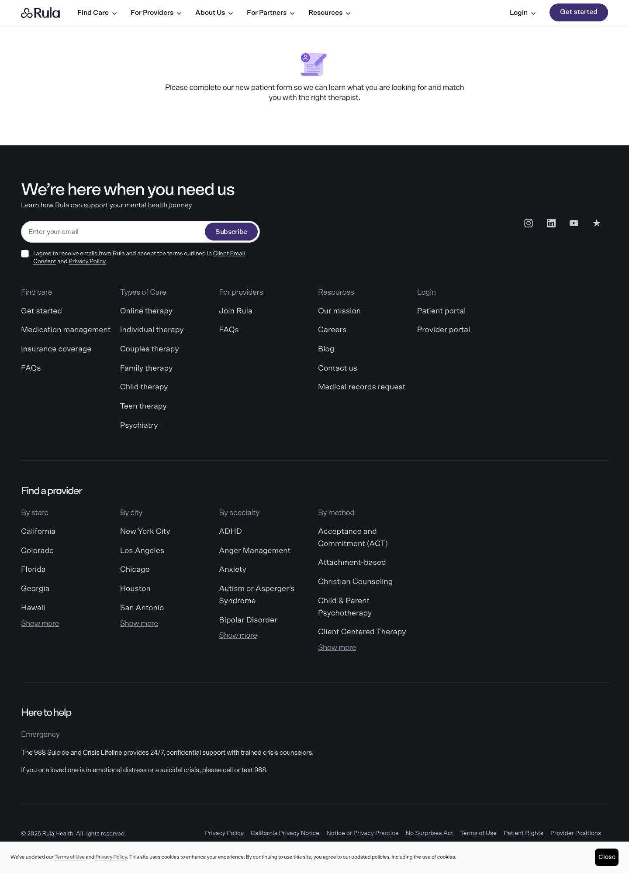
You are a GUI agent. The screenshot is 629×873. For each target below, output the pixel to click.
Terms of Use (478, 833)
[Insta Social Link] (528, 223)
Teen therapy (143, 406)
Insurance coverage (56, 349)
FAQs (31, 368)
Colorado (37, 551)
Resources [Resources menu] (329, 12)
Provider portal (443, 330)
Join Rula (235, 311)
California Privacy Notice (285, 833)
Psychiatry (139, 426)
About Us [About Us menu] (214, 12)
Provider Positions (575, 833)
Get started (579, 12)
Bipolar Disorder (248, 620)
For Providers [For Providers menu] (156, 12)
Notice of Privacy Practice (362, 833)
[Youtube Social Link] (574, 223)
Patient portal (441, 311)
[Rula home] (40, 12)
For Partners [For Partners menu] (270, 12)
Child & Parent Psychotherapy (345, 607)
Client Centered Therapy (362, 632)
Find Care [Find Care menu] (97, 12)
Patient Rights (523, 833)
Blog (326, 349)
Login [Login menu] (523, 12)
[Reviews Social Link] (596, 223)
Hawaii (33, 608)
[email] (113, 232)
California (38, 532)
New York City (145, 532)
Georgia (35, 589)
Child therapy (144, 387)
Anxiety (232, 570)
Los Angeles (142, 551)
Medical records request (361, 387)
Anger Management (254, 551)
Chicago (135, 570)
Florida (33, 570)
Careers (332, 330)
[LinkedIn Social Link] (551, 223)
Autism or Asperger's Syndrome (256, 595)
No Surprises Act (429, 833)
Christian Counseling (355, 582)
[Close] (607, 857)
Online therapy (146, 311)
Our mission (339, 311)
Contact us (337, 368)
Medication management (66, 330)
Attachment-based (352, 563)
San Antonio (142, 608)
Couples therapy (149, 349)
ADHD (230, 532)
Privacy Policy (87, 261)
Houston (135, 589)
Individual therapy (152, 330)
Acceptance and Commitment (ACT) (353, 538)
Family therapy (146, 368)
